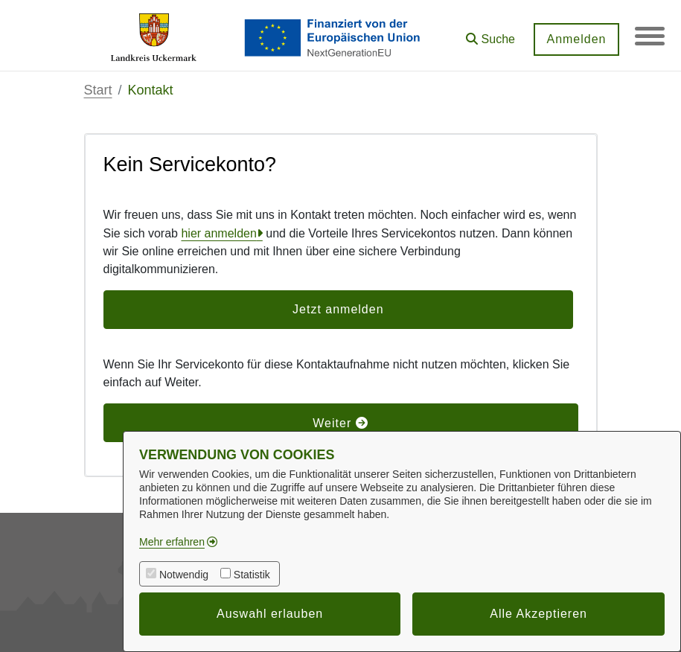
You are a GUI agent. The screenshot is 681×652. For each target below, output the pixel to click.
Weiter (340, 423)
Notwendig (183, 575)
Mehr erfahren (172, 542)
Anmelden (576, 39)
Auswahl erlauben (270, 613)
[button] (490, 34)
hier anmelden (218, 233)
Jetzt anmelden (338, 309)
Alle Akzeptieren (538, 613)
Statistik (252, 575)
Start (98, 90)
